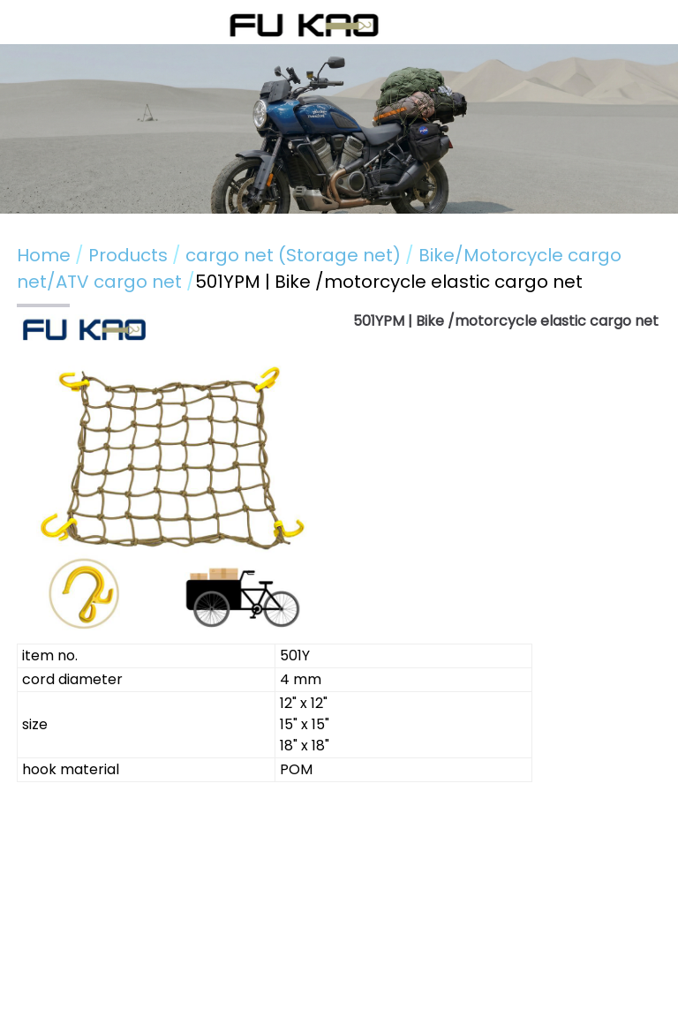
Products (130, 255)
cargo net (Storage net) (293, 255)
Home (44, 255)
